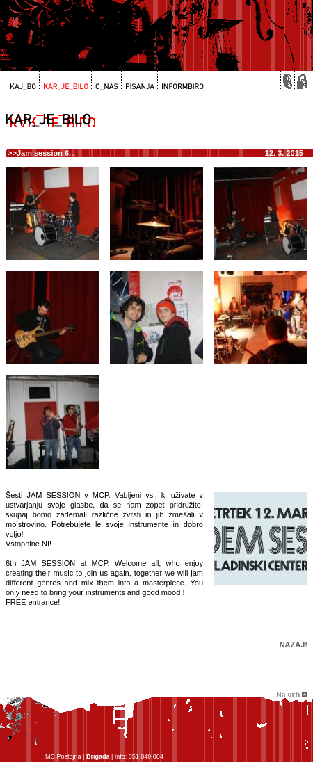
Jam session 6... (46, 153)
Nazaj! (293, 644)
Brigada (98, 756)
